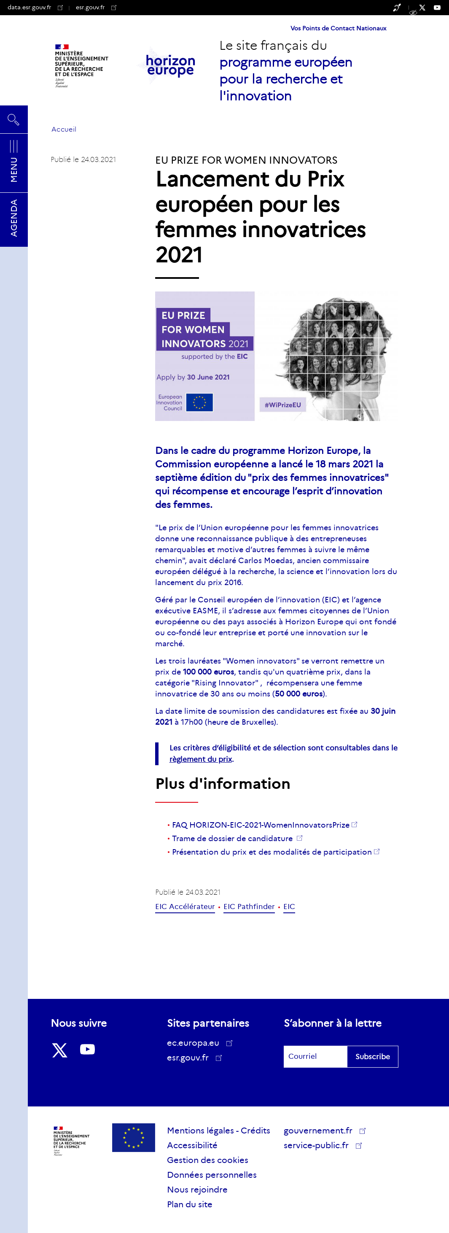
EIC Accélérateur (185, 906)
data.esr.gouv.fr (35, 7)
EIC (289, 906)
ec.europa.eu (196, 1043)
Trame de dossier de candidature (233, 838)
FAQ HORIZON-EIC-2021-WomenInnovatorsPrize (261, 825)
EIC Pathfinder (249, 906)
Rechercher (14, 119)
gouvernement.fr (321, 1130)
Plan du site (189, 1204)
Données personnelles (212, 1175)
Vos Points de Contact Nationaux (338, 28)
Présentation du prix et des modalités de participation (272, 852)
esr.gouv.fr (96, 7)
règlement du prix (200, 759)
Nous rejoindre (197, 1189)
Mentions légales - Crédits (218, 1130)
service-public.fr (319, 1146)
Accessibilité (192, 1145)
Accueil (63, 129)
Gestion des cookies (207, 1160)
